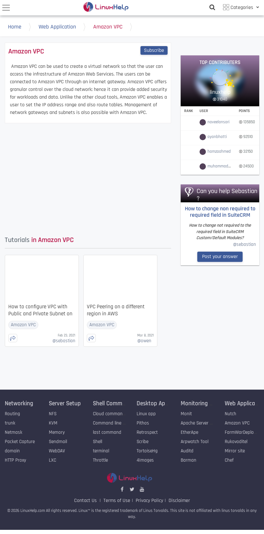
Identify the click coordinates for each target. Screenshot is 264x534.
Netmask (13, 432)
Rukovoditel (236, 442)
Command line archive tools (120, 423)
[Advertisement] (120, 177)
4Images (145, 460)
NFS (53, 414)
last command (107, 432)
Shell (97, 442)
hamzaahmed (219, 151)
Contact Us (86, 500)
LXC (52, 460)
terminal (101, 451)
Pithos (143, 423)
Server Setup (65, 404)
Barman (188, 460)
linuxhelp (220, 92)
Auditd (187, 451)
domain (12, 451)
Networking (19, 404)
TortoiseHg (147, 451)
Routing (12, 414)
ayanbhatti (217, 136)
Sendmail (58, 442)
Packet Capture (20, 442)
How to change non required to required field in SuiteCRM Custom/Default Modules (220, 212)
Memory (57, 432)
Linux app (146, 414)
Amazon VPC (114, 27)
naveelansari (218, 122)
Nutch (230, 414)
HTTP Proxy (15, 460)
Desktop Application (161, 404)
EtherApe (190, 432)
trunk (10, 423)
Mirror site (235, 451)
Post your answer (220, 256)
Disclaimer (179, 500)
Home (21, 27)
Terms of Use (116, 500)
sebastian (63, 341)
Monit (186, 414)
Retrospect (147, 432)
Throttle (100, 460)
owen (144, 341)
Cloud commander (111, 414)
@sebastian (244, 244)
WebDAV (57, 451)
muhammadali (219, 166)
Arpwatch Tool (194, 442)
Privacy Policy (149, 500)
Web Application (64, 27)
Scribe (142, 442)
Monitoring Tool (200, 404)
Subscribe (154, 50)
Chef (229, 460)
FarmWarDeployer (242, 432)
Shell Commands (113, 404)
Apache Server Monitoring (206, 423)
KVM (53, 423)
